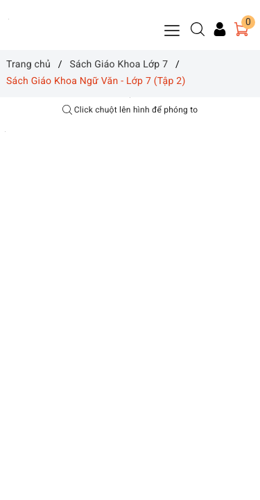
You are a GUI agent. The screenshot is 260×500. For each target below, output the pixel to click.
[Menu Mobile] (172, 29)
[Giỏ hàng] (241, 29)
